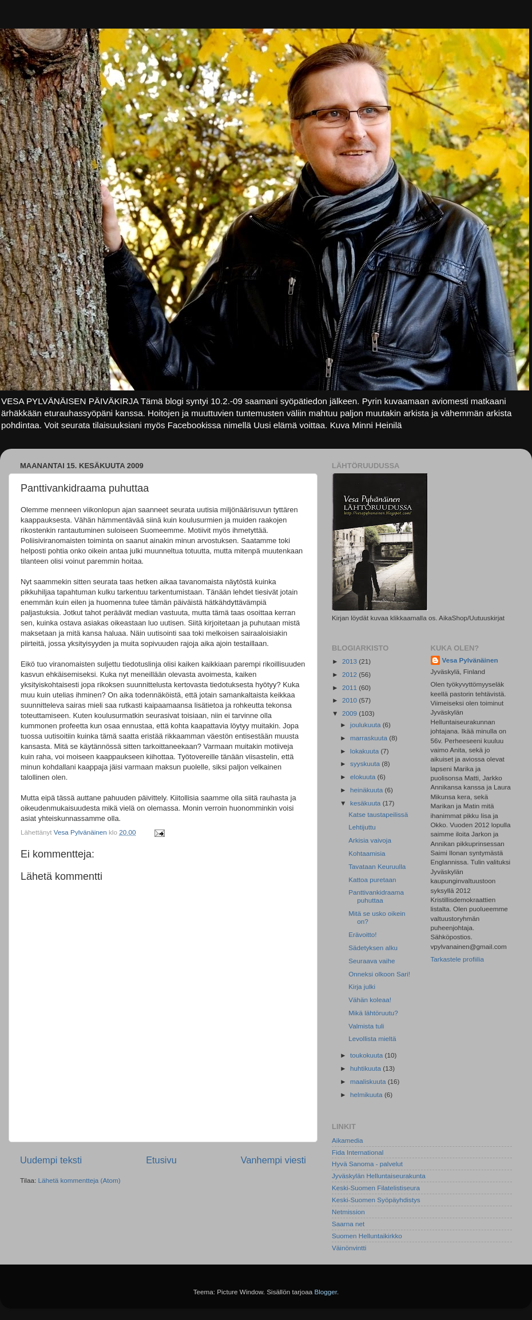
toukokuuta (367, 1055)
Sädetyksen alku (373, 947)
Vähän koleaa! (369, 999)
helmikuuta (367, 1094)
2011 (350, 687)
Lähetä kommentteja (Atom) (79, 1180)
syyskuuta (366, 763)
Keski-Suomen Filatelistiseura (376, 1187)
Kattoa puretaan (372, 879)
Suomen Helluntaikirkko (367, 1235)
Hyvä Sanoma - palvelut (367, 1163)
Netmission (348, 1211)
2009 (350, 713)
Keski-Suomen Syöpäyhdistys (376, 1199)
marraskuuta (369, 737)
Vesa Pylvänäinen (470, 660)
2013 (350, 661)
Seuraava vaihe (371, 960)
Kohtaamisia (366, 853)
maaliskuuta (369, 1081)
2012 (350, 674)
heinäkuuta (367, 789)
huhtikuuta (366, 1068)
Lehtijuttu (361, 827)
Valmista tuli (366, 1026)
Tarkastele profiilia (458, 959)
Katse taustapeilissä (378, 814)
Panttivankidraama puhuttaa (376, 896)
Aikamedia (347, 1140)
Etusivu (161, 1160)
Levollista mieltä (372, 1038)
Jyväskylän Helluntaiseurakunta (379, 1175)
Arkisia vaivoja (369, 840)
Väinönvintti (349, 1247)
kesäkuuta (366, 803)
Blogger (325, 1291)
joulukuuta (366, 724)
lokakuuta (365, 751)
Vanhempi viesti (273, 1160)
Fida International (357, 1152)
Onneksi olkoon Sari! (379, 974)
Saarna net (348, 1223)
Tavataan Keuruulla (377, 866)
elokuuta (363, 776)
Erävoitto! (362, 934)
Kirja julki (361, 986)
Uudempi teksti (51, 1160)
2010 (350, 700)
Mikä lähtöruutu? (373, 1012)
